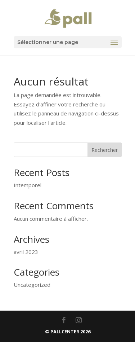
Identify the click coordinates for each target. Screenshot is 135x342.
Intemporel (27, 185)
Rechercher (104, 149)
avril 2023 (26, 251)
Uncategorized (32, 284)
